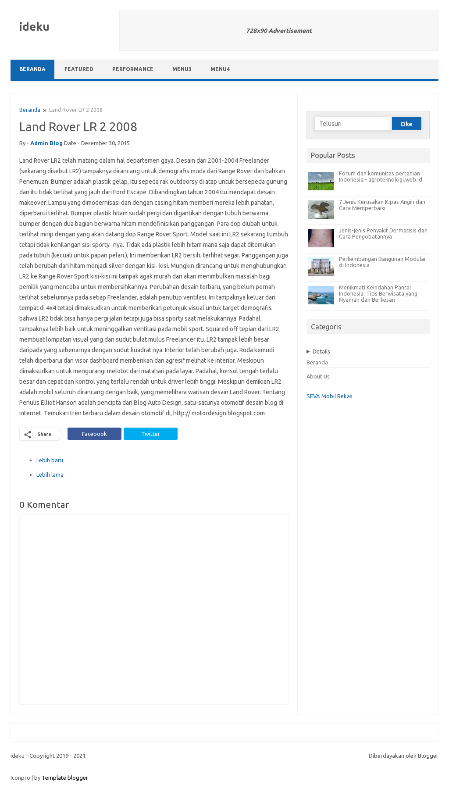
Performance (132, 69)
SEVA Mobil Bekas (329, 396)
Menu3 (182, 69)
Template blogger (65, 777)
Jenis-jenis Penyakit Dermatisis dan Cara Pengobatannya (383, 233)
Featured (78, 69)
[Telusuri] (353, 124)
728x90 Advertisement (279, 30)
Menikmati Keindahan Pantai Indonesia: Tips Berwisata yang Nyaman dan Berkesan (378, 293)
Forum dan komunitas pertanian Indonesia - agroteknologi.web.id (380, 176)
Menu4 (220, 69)
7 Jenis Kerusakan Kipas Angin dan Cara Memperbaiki (382, 205)
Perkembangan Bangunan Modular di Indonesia (382, 262)
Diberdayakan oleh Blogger (403, 756)
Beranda (32, 69)
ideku (34, 26)
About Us (318, 376)
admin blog (46, 143)
